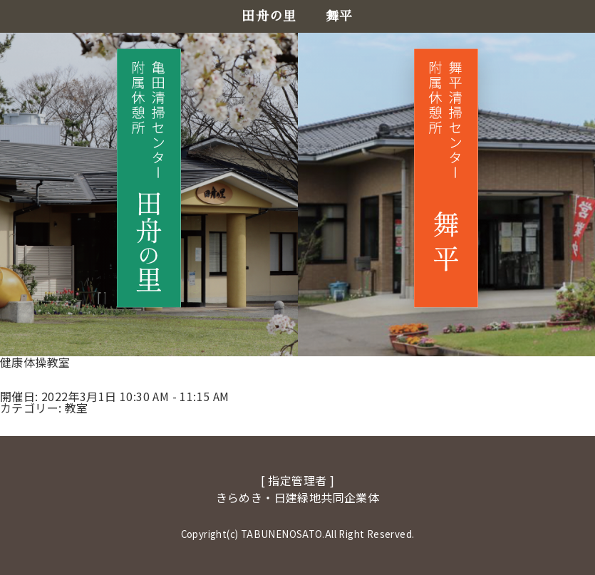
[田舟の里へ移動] (149, 177)
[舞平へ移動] (446, 177)
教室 (76, 407)
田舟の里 (269, 16)
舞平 (339, 16)
